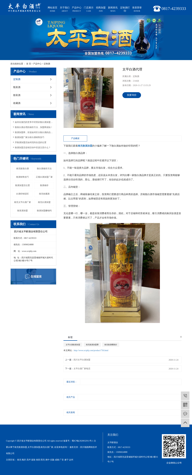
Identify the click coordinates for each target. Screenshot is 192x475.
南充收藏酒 (44, 194)
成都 (57, 460)
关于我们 (64, 9)
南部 (38, 460)
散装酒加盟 (22, 210)
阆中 (47, 460)
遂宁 (66, 460)
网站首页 (52, 9)
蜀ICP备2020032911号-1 (82, 441)
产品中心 (76, 9)
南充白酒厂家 (47, 447)
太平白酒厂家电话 (82, 368)
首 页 (28, 64)
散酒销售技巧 (22, 177)
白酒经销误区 (22, 194)
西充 (43, 460)
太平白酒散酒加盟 (73, 345)
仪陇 (52, 460)
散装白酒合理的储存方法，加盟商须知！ (34, 127)
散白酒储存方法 (44, 168)
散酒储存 (44, 185)
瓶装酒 (16, 87)
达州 (71, 460)
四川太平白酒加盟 (82, 360)
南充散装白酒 (22, 168)
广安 (62, 460)
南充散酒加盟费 (92, 345)
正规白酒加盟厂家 (44, 177)
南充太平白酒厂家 (22, 202)
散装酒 (16, 95)
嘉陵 (33, 460)
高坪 (29, 460)
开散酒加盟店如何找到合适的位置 (30, 142)
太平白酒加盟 (34, 447)
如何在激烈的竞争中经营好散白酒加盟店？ (34, 122)
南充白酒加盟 (44, 202)
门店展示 (88, 9)
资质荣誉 (137, 9)
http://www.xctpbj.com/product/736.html (91, 350)
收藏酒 (16, 103)
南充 (19, 460)
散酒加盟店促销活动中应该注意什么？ (33, 147)
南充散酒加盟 (20, 447)
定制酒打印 (125, 9)
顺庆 (24, 460)
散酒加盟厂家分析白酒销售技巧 (29, 137)
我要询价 (131, 95)
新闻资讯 (113, 9)
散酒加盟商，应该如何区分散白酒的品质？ (34, 132)
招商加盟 (101, 9)
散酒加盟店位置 (22, 185)
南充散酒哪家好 (110, 345)
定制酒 (47, 64)
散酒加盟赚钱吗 (44, 210)
